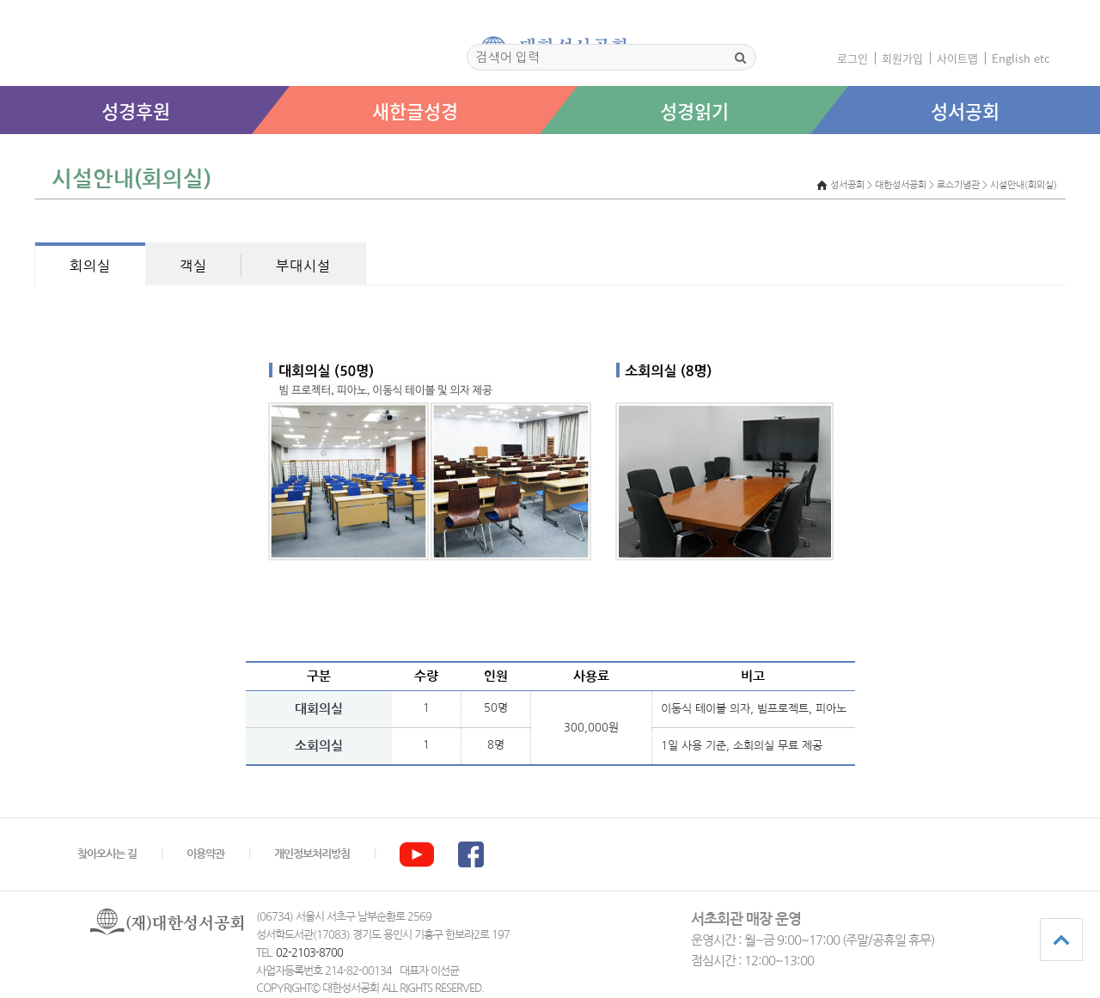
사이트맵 (957, 58)
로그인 (852, 58)
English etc (1021, 58)
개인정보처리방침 (312, 854)
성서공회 (965, 110)
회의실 (90, 265)
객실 (193, 265)
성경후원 (135, 110)
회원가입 (902, 58)
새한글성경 (415, 110)
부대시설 (303, 265)
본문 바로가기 (0, 151)
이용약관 (205, 854)
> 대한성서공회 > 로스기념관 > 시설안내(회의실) (962, 185)
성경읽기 (694, 110)
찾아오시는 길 (107, 854)
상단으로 (1061, 939)
